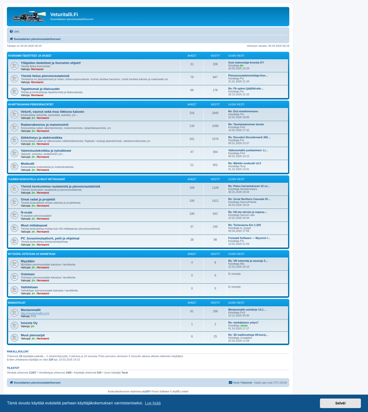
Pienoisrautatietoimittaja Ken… (248, 75)
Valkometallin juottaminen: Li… (248, 150)
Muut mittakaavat (34, 225)
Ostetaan (28, 274)
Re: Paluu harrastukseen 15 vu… (249, 186)
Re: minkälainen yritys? (243, 322)
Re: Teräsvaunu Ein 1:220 (244, 225)
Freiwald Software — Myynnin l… (249, 238)
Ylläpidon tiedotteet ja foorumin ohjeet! (51, 63)
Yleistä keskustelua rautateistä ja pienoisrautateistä (60, 186)
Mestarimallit (31, 310)
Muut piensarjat (33, 335)
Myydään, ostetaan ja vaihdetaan (31, 254)
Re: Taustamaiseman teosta (246, 124)
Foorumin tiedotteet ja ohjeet (29, 55)
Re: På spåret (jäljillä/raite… (246, 88)
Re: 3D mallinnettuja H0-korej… (248, 334)
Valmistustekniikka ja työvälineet (46, 150)
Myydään (28, 261)
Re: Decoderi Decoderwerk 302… (249, 137)
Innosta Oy (29, 323)
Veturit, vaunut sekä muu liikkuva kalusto (52, 111)
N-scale (26, 212)
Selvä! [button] (340, 403)
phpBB (145, 391)
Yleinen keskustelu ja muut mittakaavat (36, 179)
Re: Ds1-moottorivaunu (243, 111)
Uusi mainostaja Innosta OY (246, 62)
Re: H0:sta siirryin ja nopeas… (247, 212)
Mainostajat (16, 302)
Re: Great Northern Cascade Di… (249, 199)
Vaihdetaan (29, 287)
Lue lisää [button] (153, 403)
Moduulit (27, 163)
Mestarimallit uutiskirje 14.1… (247, 309)
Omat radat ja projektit (38, 199)
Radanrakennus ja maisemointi (44, 124)
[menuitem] (14, 32)
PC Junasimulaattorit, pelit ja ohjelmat (50, 238)
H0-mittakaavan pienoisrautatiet (31, 104)
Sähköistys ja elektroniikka (41, 137)
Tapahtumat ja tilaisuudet (40, 89)
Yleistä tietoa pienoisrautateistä (45, 76)
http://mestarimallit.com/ (35, 313)
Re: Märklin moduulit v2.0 (244, 163)
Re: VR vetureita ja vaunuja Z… (248, 260)
